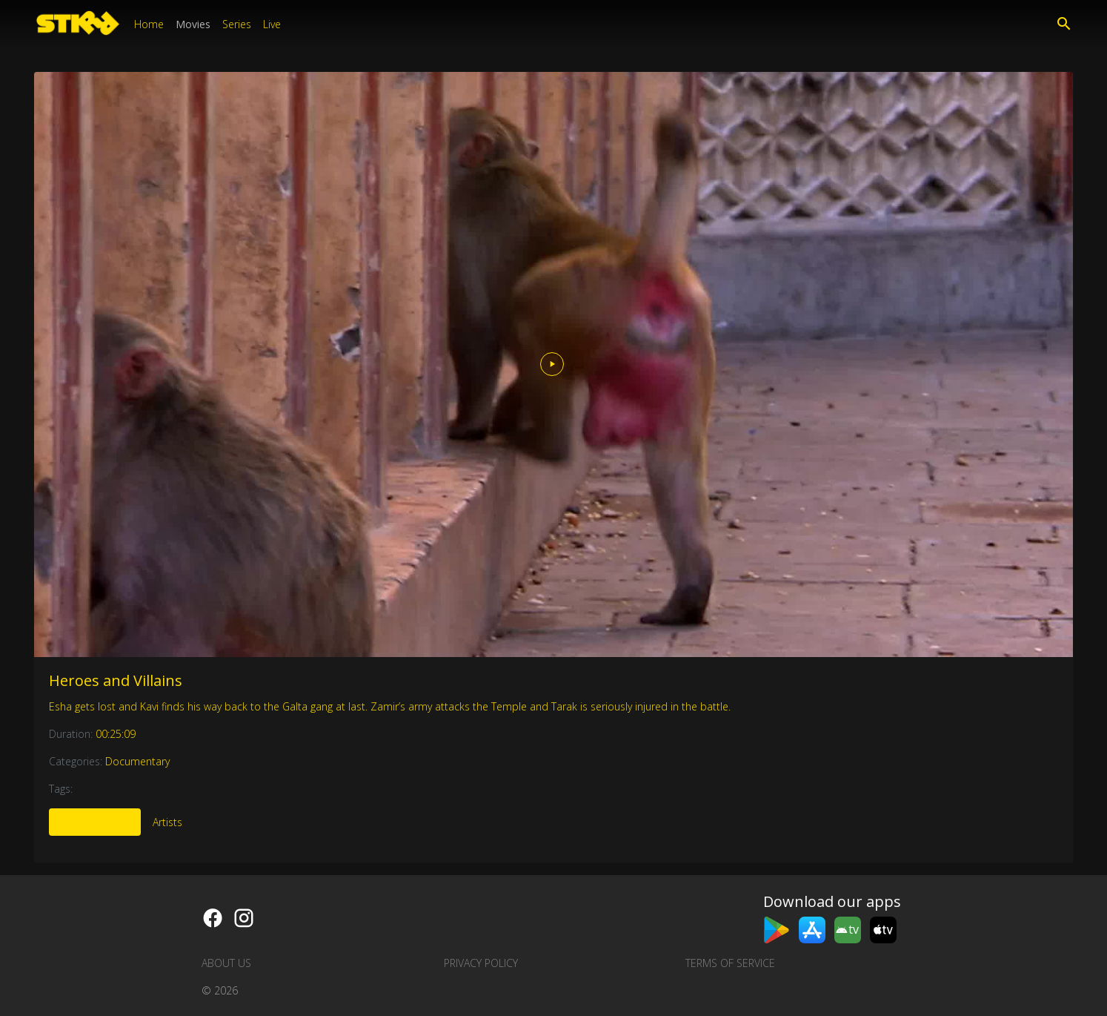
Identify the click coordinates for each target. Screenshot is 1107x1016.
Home (149, 24)
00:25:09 (116, 734)
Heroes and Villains (115, 680)
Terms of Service (730, 963)
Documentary (137, 761)
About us (226, 963)
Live (272, 24)
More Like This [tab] (95, 822)
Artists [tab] (167, 822)
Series (236, 24)
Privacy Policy (481, 963)
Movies (193, 24)
